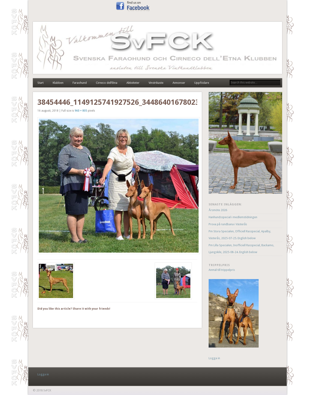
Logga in (214, 358)
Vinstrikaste (156, 82)
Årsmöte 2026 (218, 210)
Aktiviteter (132, 82)
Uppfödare (201, 82)
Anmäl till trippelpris (222, 270)
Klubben (58, 82)
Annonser (179, 82)
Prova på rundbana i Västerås (228, 224)
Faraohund (80, 82)
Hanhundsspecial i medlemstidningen (233, 217)
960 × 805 (81, 110)
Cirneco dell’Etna (106, 82)
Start (40, 82)
